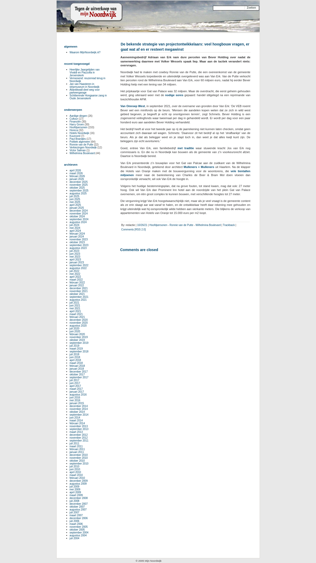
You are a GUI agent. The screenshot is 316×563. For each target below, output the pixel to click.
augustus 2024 (78, 222)
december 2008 (79, 498)
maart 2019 (76, 348)
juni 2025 (75, 199)
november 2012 (79, 437)
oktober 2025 (77, 187)
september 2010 (79, 463)
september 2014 (79, 414)
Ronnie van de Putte (181, 225)
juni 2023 (75, 253)
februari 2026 (77, 176)
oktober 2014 (77, 411)
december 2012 (79, 434)
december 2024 (79, 210)
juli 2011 (74, 443)
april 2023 (75, 259)
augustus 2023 (78, 248)
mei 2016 (75, 400)
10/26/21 (142, 225)
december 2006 (79, 518)
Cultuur (74, 118)
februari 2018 (77, 365)
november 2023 (79, 239)
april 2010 (75, 472)
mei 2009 (75, 489)
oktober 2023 (77, 242)
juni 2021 (75, 305)
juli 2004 (74, 538)
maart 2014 (76, 420)
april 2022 (75, 276)
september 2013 (79, 429)
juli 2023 (74, 250)
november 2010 (79, 457)
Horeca (74, 130)
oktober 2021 (77, 294)
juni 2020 (75, 331)
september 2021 (79, 296)
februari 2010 (77, 478)
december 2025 (79, 182)
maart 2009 (76, 495)
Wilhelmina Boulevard (208, 225)
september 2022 (79, 265)
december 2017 (79, 371)
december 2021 (79, 288)
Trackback (229, 225)
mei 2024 (75, 228)
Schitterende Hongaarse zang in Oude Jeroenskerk (88, 97)
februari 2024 (77, 233)
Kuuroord (75, 136)
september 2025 (79, 190)
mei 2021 (75, 308)
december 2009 (79, 480)
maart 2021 (76, 314)
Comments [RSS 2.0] (133, 229)
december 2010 (79, 455)
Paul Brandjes (78, 138)
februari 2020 (77, 334)
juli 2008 (74, 501)
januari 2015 (77, 403)
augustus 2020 (78, 325)
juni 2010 (75, 469)
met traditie (185, 148)
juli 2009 (74, 486)
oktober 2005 (77, 529)
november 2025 (79, 184)
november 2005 (79, 526)
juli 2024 (74, 225)
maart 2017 (76, 388)
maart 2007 (76, 515)
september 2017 (79, 377)
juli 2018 (74, 354)
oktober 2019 (77, 340)
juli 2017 (74, 380)
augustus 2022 (78, 268)
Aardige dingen (78, 115)
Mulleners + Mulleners (199, 167)
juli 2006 (74, 521)
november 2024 (79, 213)
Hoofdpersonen (158, 225)
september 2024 (79, 219)
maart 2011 (76, 446)
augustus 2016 (78, 394)
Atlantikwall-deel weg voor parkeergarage (85, 91)
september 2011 (79, 440)
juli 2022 (74, 271)
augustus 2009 (78, 483)
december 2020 (79, 319)
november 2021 (79, 291)
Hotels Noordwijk (79, 133)
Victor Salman (78, 150)
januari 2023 (77, 262)
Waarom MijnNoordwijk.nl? (85, 52)
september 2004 (79, 532)
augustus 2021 (78, 299)
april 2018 (75, 360)
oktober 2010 (77, 460)
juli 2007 (74, 512)
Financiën (75, 121)
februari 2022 (77, 282)
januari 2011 (77, 452)
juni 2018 (75, 357)
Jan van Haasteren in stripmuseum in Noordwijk (84, 85)
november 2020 (79, 322)
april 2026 (75, 170)
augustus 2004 (78, 535)
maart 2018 (76, 363)
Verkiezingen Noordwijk (83, 147)
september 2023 (79, 245)
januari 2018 (77, 368)
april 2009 (75, 492)
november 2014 (79, 409)
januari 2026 (77, 179)
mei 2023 (75, 256)
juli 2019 (74, 345)
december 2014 (79, 406)
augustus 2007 (78, 509)
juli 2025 (74, 196)
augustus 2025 (78, 193)
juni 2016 (75, 397)
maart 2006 (76, 524)
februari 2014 (77, 423)
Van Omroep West (133, 106)
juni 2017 (75, 383)
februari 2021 (77, 317)
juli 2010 (74, 466)
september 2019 (79, 342)
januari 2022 (77, 285)
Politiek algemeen (80, 141)
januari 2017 (77, 391)
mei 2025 (75, 202)
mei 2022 (75, 273)
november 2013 (79, 426)
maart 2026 (76, 173)
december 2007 (79, 503)
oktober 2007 (77, 506)
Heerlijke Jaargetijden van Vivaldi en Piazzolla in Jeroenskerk (85, 72)
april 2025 (75, 205)
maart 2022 (76, 279)
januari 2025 (77, 207)
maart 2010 (76, 475)
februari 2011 (77, 449)
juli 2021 (74, 302)
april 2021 (75, 311)
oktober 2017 (77, 374)
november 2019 (79, 337)
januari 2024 (77, 236)
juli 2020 (74, 328)
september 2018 (79, 351)
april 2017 (75, 386)
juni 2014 (75, 417)
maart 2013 (76, 432)
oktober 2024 (77, 216)
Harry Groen (77, 124)
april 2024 (75, 230)
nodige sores (174, 95)
